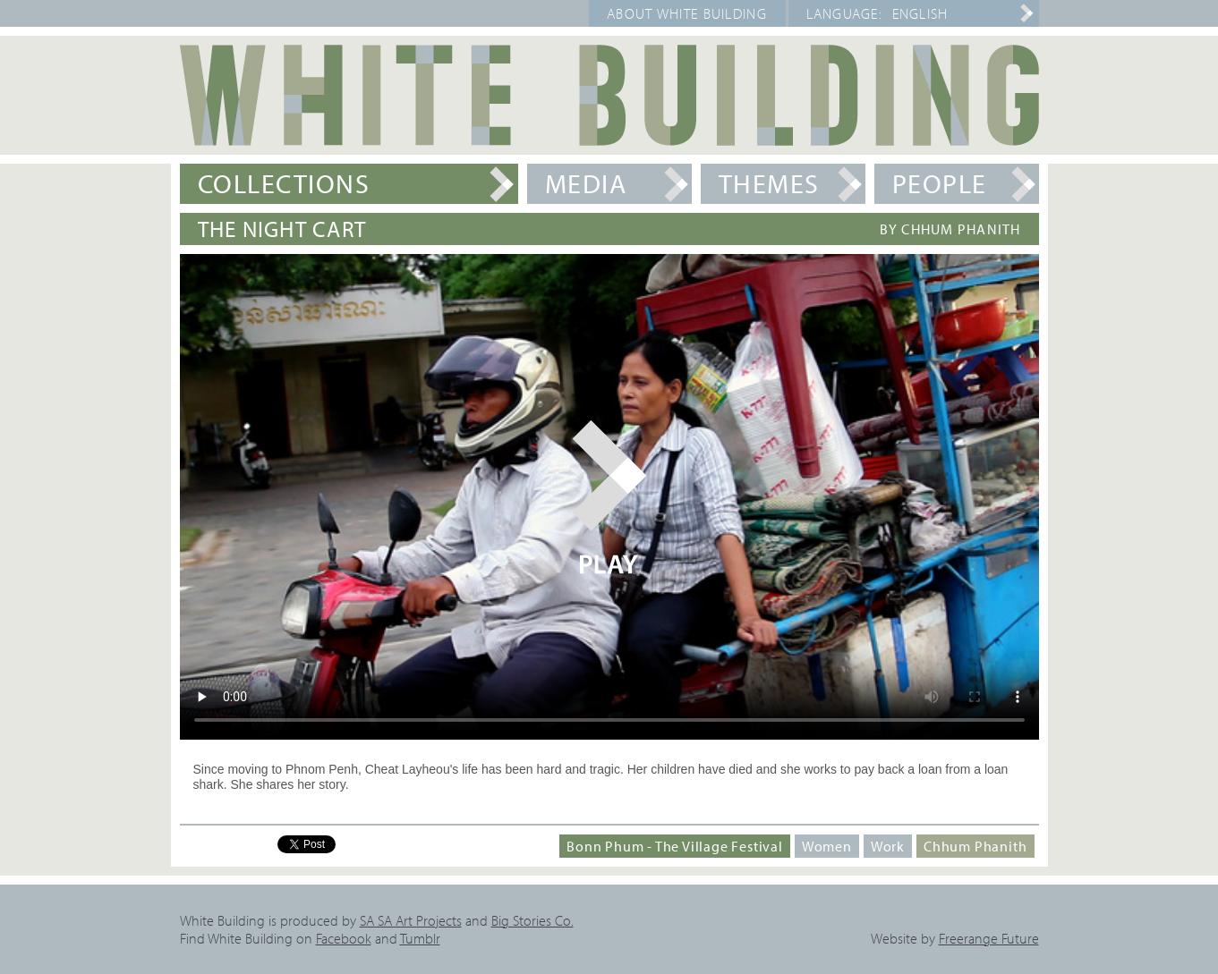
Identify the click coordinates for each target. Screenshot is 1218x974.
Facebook (343, 938)
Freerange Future (989, 938)
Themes (769, 183)
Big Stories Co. (532, 920)
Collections (284, 183)
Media (586, 183)
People (939, 183)
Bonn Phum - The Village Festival (674, 846)
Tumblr (420, 938)
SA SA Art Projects (411, 920)
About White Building (687, 13)
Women (827, 846)
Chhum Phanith (975, 846)
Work (888, 846)
